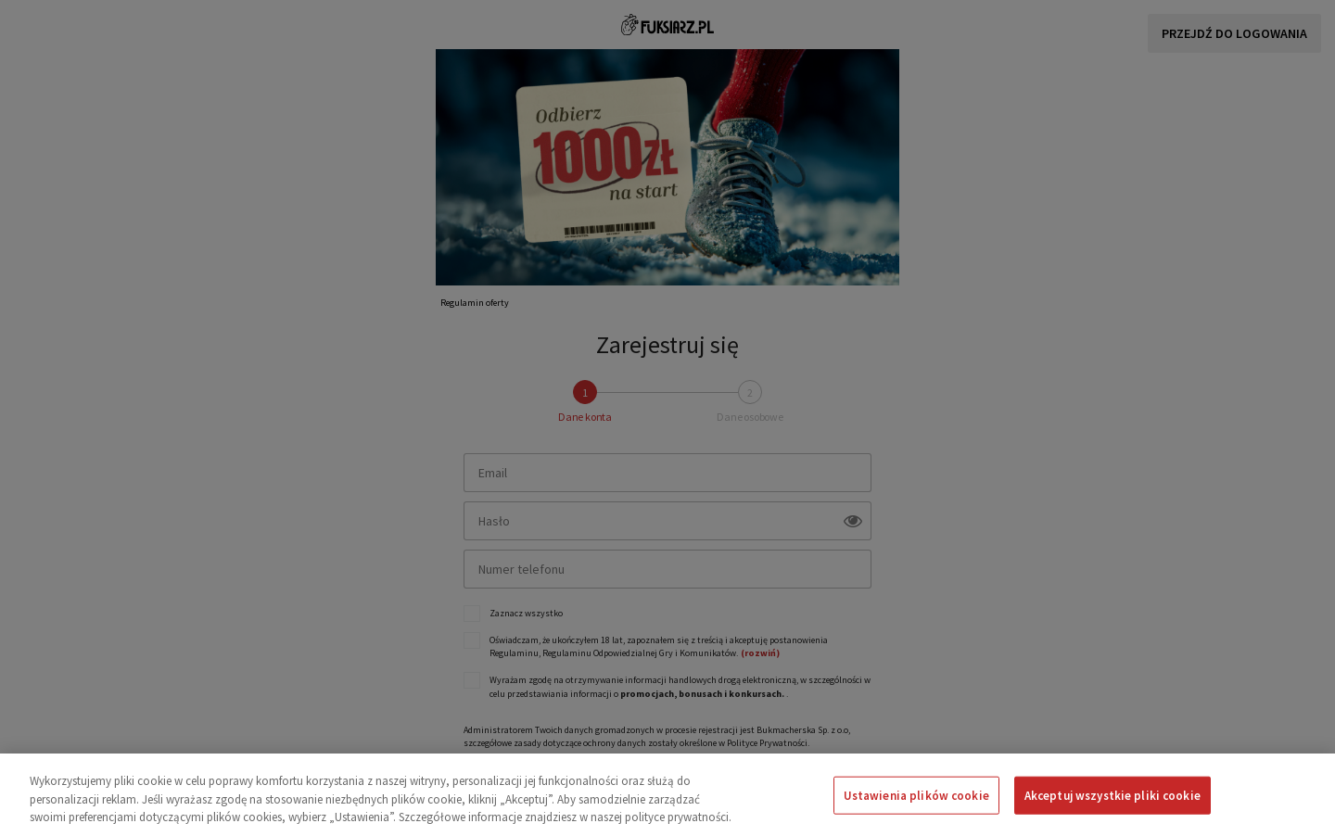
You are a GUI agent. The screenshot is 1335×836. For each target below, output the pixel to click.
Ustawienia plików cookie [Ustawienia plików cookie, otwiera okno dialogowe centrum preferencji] (916, 795)
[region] (667, 795)
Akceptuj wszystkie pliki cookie (1112, 795)
